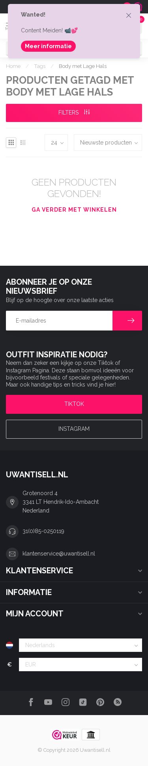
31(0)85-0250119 (43, 531)
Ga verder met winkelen (74, 210)
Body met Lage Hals (83, 66)
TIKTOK (74, 404)
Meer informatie (48, 46)
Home (13, 66)
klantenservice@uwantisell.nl (58, 553)
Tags (39, 66)
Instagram (74, 429)
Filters (74, 112)
